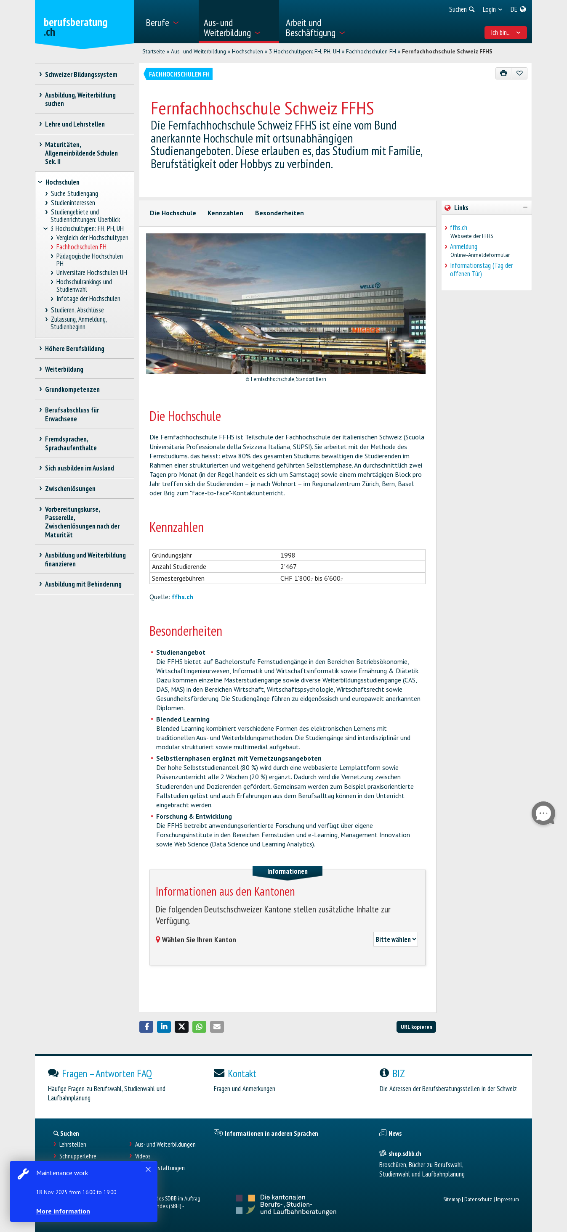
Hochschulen (247, 51)
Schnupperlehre (77, 1156)
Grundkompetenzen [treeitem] (72, 389)
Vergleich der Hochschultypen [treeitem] (92, 237)
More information (63, 1211)
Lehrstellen (72, 1144)
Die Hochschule (173, 213)
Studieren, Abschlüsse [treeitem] (77, 310)
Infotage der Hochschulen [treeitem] (88, 298)
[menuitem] (169, 21)
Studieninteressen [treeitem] (73, 202)
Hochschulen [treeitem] (62, 182)
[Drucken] (503, 73)
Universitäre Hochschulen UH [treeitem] (92, 272)
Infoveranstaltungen (160, 1168)
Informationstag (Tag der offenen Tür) (481, 269)
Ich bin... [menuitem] (506, 32)
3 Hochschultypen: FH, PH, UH (304, 51)
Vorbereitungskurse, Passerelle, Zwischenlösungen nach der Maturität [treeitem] (82, 522)
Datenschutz (478, 1199)
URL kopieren (416, 1027)
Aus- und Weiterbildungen (165, 1144)
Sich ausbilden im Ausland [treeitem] (79, 468)
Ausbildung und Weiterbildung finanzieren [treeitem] (85, 559)
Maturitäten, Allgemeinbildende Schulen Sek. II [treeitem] (81, 153)
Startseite (153, 51)
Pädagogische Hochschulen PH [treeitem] (89, 260)
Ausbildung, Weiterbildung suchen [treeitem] (80, 99)
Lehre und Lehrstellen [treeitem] (75, 124)
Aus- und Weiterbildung (198, 51)
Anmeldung (463, 246)
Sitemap (452, 1199)
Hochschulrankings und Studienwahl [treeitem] (84, 286)
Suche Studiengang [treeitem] (74, 193)
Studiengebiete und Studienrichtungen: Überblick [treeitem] (85, 216)
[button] (146, 1027)
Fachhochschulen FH (371, 51)
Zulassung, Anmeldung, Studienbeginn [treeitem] (78, 323)
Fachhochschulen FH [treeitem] (81, 247)
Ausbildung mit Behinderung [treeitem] (83, 584)
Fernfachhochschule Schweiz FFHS (447, 51)
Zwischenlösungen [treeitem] (70, 488)
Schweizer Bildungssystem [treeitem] (81, 74)
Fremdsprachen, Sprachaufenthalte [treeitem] (71, 443)
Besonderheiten (279, 213)
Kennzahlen (225, 213)
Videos (143, 1156)
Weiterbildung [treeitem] (64, 369)
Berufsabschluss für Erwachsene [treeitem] (72, 414)
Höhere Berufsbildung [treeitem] (75, 348)
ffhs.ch (182, 596)
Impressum (507, 1199)
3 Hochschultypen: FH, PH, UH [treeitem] (87, 228)
